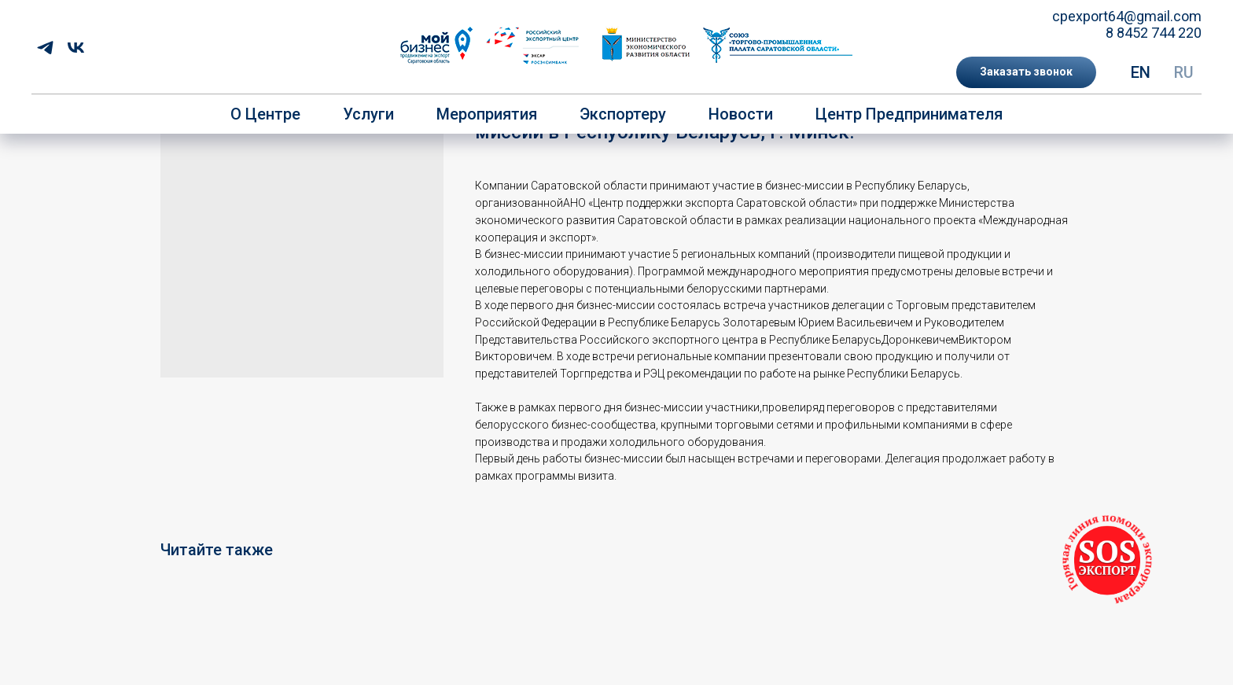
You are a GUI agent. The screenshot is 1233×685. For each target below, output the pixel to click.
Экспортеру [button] (623, 114)
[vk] (76, 47)
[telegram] (45, 47)
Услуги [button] (368, 114)
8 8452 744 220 (1154, 32)
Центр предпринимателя (909, 114)
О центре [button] (265, 114)
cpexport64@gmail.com (1127, 16)
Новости (741, 114)
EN (1140, 72)
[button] (1026, 72)
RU (1184, 72)
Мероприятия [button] (486, 114)
